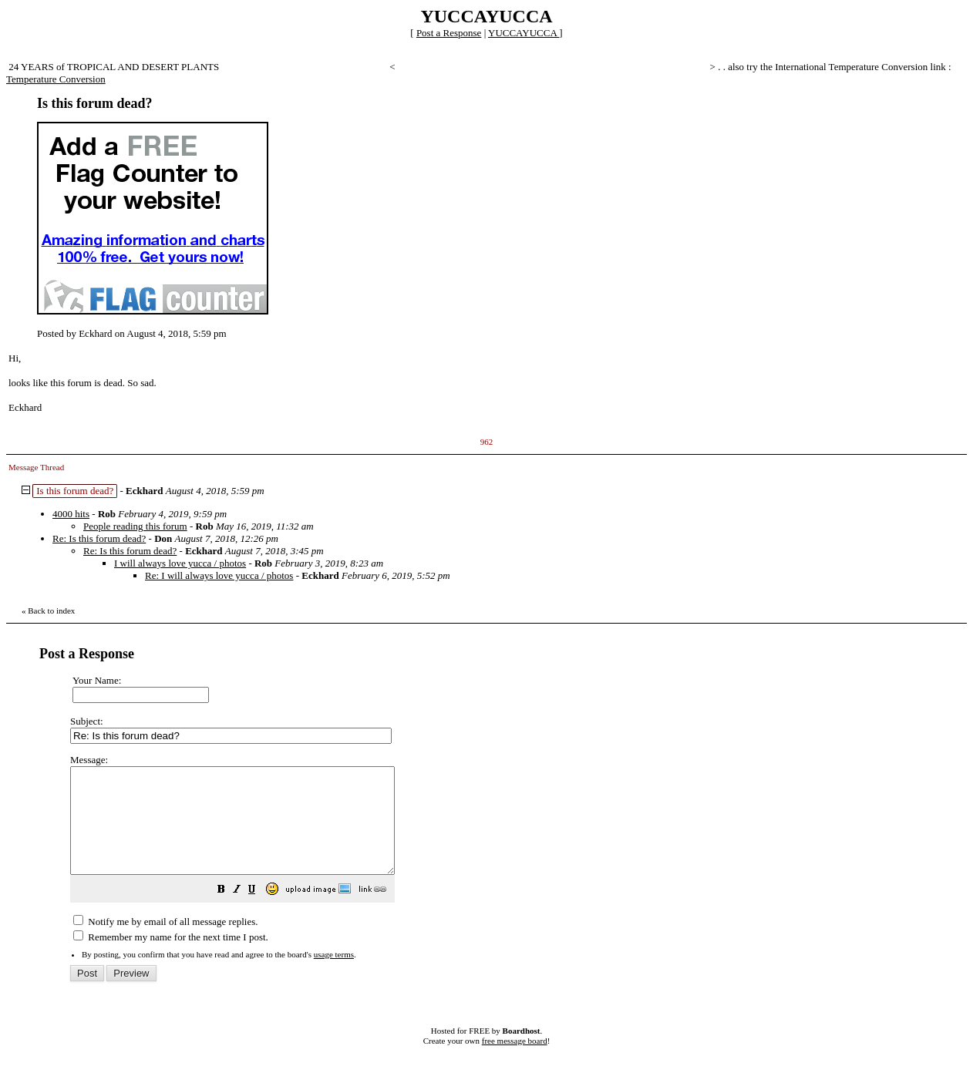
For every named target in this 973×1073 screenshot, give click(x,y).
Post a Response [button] (449, 33)
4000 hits (70, 514)
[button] (260, 912)
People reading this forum (135, 526)
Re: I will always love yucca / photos (219, 575)
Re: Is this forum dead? (99, 538)
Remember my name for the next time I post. (170, 958)
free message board (514, 1061)
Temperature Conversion (56, 79)
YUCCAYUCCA (523, 33)
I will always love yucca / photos (180, 563)
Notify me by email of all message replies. (165, 942)
